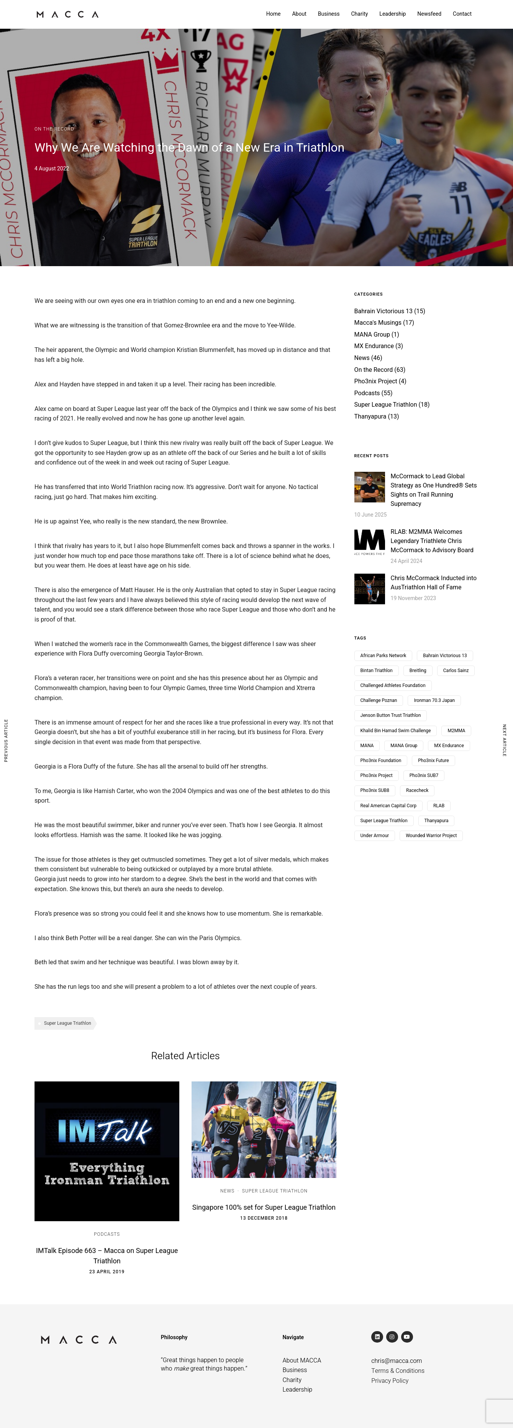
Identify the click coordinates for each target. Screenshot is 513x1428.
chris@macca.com (396, 1361)
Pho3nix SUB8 (375, 790)
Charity (359, 14)
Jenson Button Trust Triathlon (391, 715)
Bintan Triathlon (377, 670)
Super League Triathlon (67, 1023)
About (299, 14)
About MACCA (301, 1360)
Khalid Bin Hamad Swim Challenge (396, 730)
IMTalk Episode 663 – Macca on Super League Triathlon (107, 1256)
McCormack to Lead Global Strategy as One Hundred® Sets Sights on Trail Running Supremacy (434, 490)
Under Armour (375, 835)
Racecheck (417, 790)
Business (329, 14)
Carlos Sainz (456, 670)
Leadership (392, 14)
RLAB (438, 805)
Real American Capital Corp (388, 805)
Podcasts (107, 1234)
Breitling (418, 670)
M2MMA (456, 730)
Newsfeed (429, 14)
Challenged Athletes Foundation (393, 685)
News (227, 1191)
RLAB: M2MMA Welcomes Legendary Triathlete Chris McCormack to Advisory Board (432, 541)
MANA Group (372, 334)
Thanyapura (370, 416)
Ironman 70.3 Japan (434, 700)
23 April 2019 (107, 1271)
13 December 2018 (264, 1218)
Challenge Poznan (379, 700)
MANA (367, 745)
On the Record (54, 129)
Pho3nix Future (433, 760)
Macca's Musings (378, 322)
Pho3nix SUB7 (424, 775)
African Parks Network (383, 655)
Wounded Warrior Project (431, 835)
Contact (462, 14)
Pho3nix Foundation (381, 760)
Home (273, 14)
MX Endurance (374, 346)
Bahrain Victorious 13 (383, 311)
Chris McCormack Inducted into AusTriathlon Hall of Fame (434, 583)
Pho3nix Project (375, 381)
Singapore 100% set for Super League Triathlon (264, 1207)
